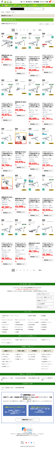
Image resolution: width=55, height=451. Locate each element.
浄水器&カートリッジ (46, 322)
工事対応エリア (19, 354)
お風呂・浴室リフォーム (21, 339)
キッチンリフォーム (7, 339)
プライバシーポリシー (47, 364)
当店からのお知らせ (46, 354)
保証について (6, 364)
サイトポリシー (45, 366)
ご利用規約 (44, 359)
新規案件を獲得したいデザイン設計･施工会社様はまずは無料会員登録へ (40, 410)
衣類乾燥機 (5, 329)
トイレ (17, 315)
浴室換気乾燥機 (19, 324)
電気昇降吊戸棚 (19, 329)
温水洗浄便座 (32, 324)
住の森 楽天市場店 (20, 378)
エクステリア (6, 324)
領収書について (6, 366)
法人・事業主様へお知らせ (7, 388)
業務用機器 (31, 329)
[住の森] (8, 1)
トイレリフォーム (33, 339)
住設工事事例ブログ (34, 378)
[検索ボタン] (43, 9)
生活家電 (31, 327)
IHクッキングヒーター (21, 319)
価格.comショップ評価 (7, 379)
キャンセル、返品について (44, 297)
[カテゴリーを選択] (17, 9)
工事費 (17, 332)
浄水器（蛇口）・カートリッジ (7, 316)
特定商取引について (46, 361)
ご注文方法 (5, 356)
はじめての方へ (32, 354)
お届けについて (41, 300)
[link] (27, 430)
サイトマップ (45, 368)
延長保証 (5, 332)
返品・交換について (7, 361)
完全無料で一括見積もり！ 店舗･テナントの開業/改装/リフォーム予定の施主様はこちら (15, 410)
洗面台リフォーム (46, 339)
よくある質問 (40, 303)
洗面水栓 (18, 322)
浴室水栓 (6, 15)
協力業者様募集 (20, 387)
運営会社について (41, 307)
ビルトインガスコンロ (8, 319)
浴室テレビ (5, 327)
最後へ (40, 30)
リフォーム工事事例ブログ (47, 379)
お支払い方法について (43, 294)
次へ (34, 30)
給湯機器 (44, 315)
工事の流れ (18, 356)
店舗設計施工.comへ (27, 419)
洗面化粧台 (44, 324)
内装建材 (44, 329)
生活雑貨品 (44, 327)
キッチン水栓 (45, 319)
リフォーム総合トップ (8, 342)
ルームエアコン (19, 327)
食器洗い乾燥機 (32, 315)
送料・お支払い (6, 354)
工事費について (19, 359)
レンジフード (32, 319)
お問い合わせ (32, 359)
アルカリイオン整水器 (34, 322)
